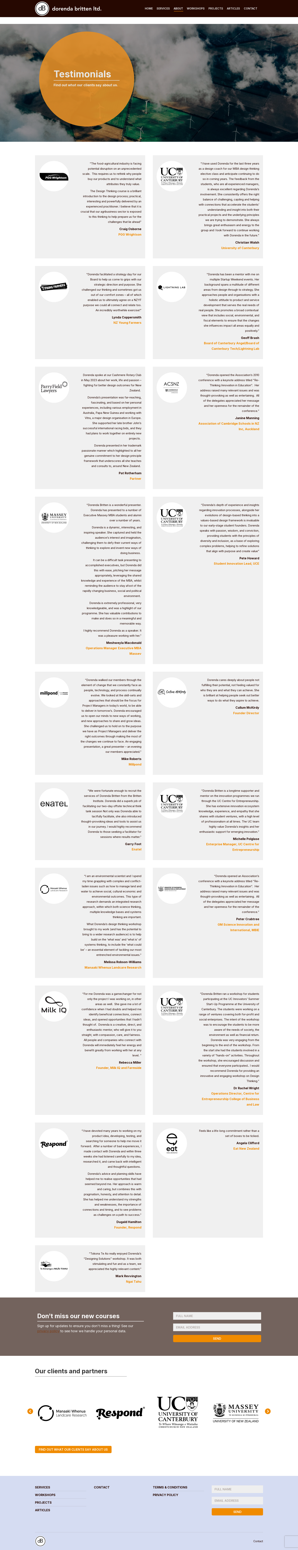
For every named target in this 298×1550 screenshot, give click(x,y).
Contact (102, 1487)
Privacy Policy (165, 1495)
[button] (30, 1411)
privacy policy (48, 1331)
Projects (43, 1502)
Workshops (45, 1495)
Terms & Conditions (170, 1487)
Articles (42, 1510)
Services (42, 1487)
